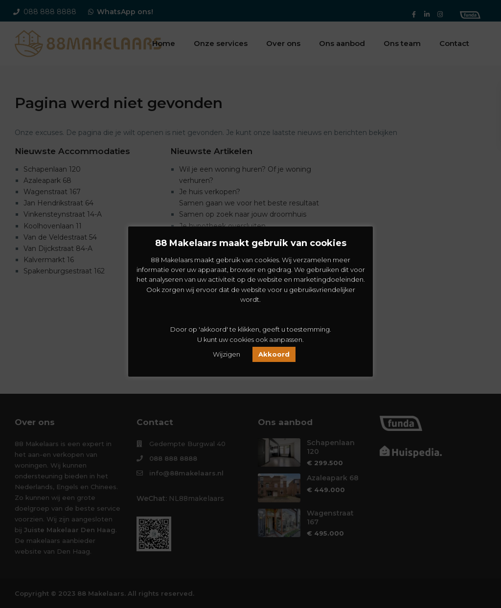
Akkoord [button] (274, 354)
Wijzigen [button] (226, 354)
